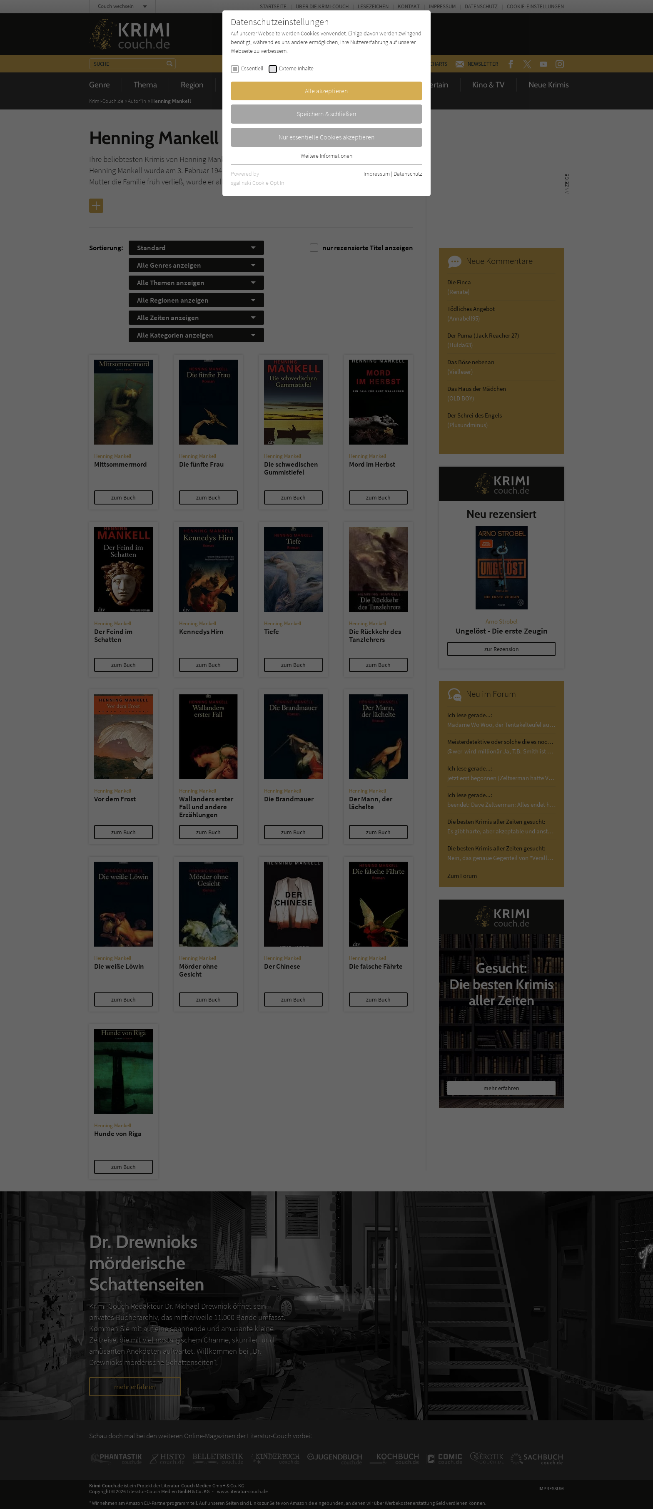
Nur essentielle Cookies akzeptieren (327, 137)
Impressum (377, 173)
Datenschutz (408, 173)
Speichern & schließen (326, 113)
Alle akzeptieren (326, 91)
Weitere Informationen (326, 155)
